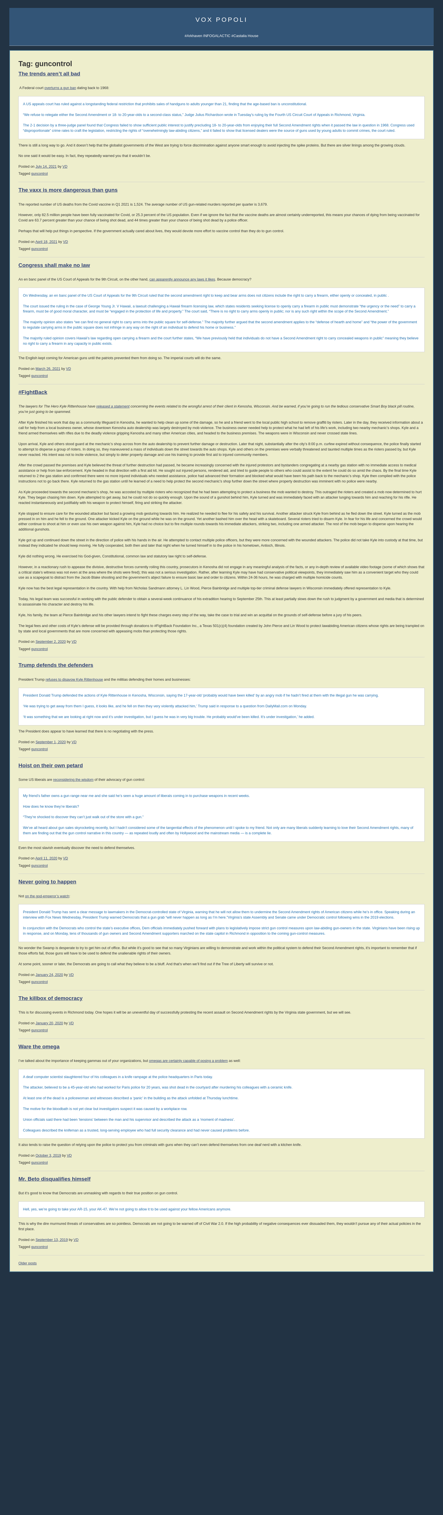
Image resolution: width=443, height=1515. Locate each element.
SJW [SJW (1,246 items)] (64, 1031)
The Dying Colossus (377, 573)
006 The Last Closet (25, 386)
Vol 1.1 (15, 483)
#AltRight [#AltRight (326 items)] (17, 959)
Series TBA (33, 246)
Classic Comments (24, 839)
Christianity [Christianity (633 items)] (22, 972)
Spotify (49, 174)
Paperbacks (19, 465)
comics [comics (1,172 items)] (20, 978)
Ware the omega (121, 1271)
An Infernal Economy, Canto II (385, 546)
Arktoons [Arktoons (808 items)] (38, 959)
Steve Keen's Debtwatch (29, 833)
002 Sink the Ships (24, 412)
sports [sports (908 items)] (31, 1038)
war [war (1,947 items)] (46, 1050)
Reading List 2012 (376, 757)
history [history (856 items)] (53, 1003)
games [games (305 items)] (36, 1005)
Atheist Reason (373, 914)
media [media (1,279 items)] (55, 1017)
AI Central (369, 135)
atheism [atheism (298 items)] (58, 960)
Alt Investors (19, 708)
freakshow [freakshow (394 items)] (19, 1004)
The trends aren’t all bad (132, 74)
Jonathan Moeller (409, 405)
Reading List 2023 (376, 713)
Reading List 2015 (376, 741)
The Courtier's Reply (378, 925)
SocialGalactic (401, 154)
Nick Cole (404, 399)
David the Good (408, 416)
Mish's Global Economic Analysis (36, 826)
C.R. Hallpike (369, 451)
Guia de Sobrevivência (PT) (384, 372)
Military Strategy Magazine (31, 760)
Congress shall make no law (137, 308)
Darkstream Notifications (29, 187)
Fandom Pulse (373, 161)
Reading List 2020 (376, 724)
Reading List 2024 (376, 708)
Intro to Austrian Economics (383, 516)
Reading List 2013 (376, 752)
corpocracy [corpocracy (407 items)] (20, 984)
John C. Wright (370, 410)
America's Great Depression (384, 505)
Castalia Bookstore (24, 253)
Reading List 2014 (376, 746)
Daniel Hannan (21, 558)
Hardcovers (18, 458)
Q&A (378, 167)
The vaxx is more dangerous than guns (150, 217)
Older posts (110, 1499)
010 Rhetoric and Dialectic (30, 361)
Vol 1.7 (15, 516)
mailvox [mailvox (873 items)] (19, 1017)
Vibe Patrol (18, 174)
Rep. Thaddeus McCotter (29, 642)
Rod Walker (368, 399)
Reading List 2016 (376, 735)
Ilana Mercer (19, 701)
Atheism (368, 903)
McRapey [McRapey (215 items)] (37, 1018)
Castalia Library (374, 154)
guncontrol (122, 200)
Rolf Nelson (405, 410)
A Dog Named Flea (376, 562)
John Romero (20, 610)
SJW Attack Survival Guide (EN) (387, 352)
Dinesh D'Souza (22, 578)
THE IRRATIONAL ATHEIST (384, 483)
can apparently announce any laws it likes (265, 322)
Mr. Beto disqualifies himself (137, 1414)
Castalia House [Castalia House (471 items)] (45, 966)
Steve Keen (405, 439)
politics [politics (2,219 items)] (49, 1024)
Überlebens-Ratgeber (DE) (383, 365)
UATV (366, 148)
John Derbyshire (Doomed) (31, 591)
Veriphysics (18, 155)
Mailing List (52, 253)
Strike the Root (21, 695)
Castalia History (51, 233)
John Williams (20, 616)
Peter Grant (368, 434)
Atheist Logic (371, 909)
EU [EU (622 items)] (65, 998)
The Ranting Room (24, 727)
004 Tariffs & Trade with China (33, 399)
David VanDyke (371, 422)
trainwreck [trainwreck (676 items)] (22, 1045)
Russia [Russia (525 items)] (17, 1032)
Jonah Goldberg (22, 552)
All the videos (20, 425)
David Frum (18, 623)
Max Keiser (18, 648)
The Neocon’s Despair (27, 931)
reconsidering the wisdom (156, 962)
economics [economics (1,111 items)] (25, 997)
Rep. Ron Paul (21, 635)
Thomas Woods (22, 629)
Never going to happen (130, 1069)
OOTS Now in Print (25, 925)
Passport (45, 807)
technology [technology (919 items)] (56, 1038)
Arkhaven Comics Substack (31, 220)
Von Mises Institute (24, 820)
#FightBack (115, 462)
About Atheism (373, 942)
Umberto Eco (20, 546)
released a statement (195, 476)
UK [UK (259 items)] (38, 1046)
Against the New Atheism (383, 488)
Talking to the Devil (24, 688)
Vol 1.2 (15, 488)
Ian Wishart (18, 571)
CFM (392, 161)
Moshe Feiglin (20, 565)
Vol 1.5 (15, 505)
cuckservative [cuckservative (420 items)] (46, 984)
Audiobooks (19, 452)
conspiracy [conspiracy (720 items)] (45, 978)
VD (147, 193)
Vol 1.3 (15, 494)
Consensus (370, 936)
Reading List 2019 (376, 730)
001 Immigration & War (28, 419)
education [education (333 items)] (51, 998)
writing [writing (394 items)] (72, 1052)
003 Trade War (21, 406)
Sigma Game (390, 135)
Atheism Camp (373, 931)
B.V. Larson (405, 422)
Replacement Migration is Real (34, 918)
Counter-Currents (23, 721)
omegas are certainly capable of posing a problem (271, 1285)
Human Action (372, 499)
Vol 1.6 (15, 510)
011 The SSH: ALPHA (27, 354)
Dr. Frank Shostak (52, 800)
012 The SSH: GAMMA (28, 348)
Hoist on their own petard (133, 947)
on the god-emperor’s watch (130, 1083)
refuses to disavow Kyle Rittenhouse (157, 845)
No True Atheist (373, 920)
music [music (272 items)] (70, 1018)
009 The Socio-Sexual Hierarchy (35, 367)
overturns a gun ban (143, 88)
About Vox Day (21, 148)
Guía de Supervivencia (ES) (384, 359)
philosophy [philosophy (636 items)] (22, 1025)
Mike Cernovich (371, 416)
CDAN (404, 161)
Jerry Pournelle (370, 428)
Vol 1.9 (15, 527)
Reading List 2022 (376, 719)
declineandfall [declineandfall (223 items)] (38, 991)
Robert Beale (369, 445)
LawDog (403, 445)
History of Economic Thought (385, 494)
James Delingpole (23, 584)
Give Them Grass (23, 906)
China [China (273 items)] (67, 966)
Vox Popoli (222, 19)
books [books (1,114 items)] (18, 965)
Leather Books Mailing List (30, 265)
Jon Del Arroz (406, 451)
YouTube (41, 425)
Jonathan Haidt (21, 604)
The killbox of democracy (133, 1217)
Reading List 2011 (376, 763)
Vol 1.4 (15, 499)
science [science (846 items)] (36, 1031)
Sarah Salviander (409, 434)
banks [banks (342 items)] (71, 959)
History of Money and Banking (385, 510)
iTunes (35, 174)
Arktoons (368, 142)
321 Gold (16, 813)
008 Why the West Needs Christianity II (41, 374)
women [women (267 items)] (59, 1053)
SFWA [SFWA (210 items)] (52, 1033)
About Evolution (374, 947)
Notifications (389, 142)
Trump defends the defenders (138, 831)
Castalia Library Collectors (30, 259)
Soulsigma (18, 180)
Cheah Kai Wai (407, 428)
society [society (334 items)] (15, 1039)
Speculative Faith (23, 682)
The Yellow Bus (373, 551)
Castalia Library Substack (30, 214)
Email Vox (18, 142)
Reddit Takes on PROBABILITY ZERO (40, 912)
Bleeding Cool (20, 676)
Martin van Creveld (373, 405)
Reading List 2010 (376, 768)
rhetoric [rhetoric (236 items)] (68, 1025)
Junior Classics (51, 240)
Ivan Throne (368, 439)
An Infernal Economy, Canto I (385, 540)
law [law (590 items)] (57, 1011)
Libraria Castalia (22, 240)
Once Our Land (373, 568)
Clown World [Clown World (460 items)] (51, 972)
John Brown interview (26, 714)
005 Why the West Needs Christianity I (40, 393)
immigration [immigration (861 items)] (36, 1010)
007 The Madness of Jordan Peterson (40, 380)
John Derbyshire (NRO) (28, 597)
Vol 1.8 (15, 521)
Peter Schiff (47, 794)
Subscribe (409, 142)
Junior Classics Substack (29, 227)
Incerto (15, 246)
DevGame (17, 754)
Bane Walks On (374, 557)
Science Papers (22, 161)
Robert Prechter (51, 788)
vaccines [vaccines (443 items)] (51, 1045)
